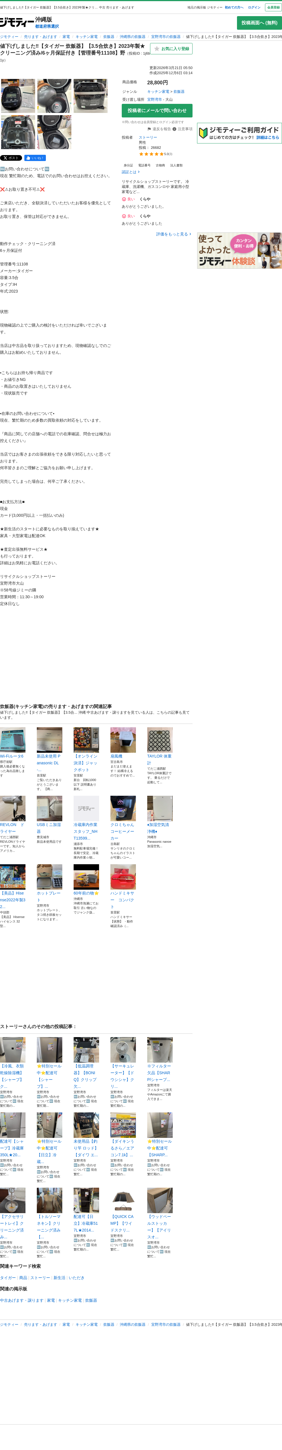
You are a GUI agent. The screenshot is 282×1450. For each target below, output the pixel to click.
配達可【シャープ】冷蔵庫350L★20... (12, 1134)
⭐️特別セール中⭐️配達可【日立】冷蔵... (49, 1138)
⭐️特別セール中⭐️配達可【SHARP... (160, 1134)
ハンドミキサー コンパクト (123, 886)
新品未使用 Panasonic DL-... (49, 749)
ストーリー (148, 137)
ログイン (254, 7)
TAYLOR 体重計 (160, 746)
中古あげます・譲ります (22, 1300)
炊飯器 (108, 37)
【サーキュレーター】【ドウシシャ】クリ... (123, 1063)
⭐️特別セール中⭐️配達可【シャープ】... (49, 1063)
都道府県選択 (47, 26)
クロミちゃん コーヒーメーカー (123, 818)
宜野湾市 (154, 99)
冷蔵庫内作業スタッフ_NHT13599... (86, 818)
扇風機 (123, 742)
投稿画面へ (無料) (259, 22)
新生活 (59, 1277)
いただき (77, 1277)
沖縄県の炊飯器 (133, 37)
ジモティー (9, 37)
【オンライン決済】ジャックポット (86, 749)
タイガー (8, 1277)
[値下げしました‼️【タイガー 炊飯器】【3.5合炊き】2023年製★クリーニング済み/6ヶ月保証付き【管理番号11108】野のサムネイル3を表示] (90, 96)
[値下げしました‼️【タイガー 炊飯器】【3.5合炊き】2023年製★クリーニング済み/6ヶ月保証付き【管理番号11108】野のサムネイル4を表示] (18, 132)
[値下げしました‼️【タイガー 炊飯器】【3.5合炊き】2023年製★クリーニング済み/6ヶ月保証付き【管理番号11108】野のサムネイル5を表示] (54, 132)
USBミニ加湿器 (49, 815)
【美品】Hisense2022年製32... (12, 886)
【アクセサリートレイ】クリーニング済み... (12, 1213)
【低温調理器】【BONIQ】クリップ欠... (86, 1063)
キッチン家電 (87, 37)
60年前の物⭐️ (86, 879)
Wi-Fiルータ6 (12, 742)
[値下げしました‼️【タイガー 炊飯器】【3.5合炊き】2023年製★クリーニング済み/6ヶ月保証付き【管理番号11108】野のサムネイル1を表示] (18, 96)
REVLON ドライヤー (12, 815)
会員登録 (273, 7)
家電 (66, 37)
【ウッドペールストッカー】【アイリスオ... (160, 1213)
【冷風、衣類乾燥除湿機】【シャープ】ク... (12, 1063)
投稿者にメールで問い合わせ (157, 110)
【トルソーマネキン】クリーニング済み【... (49, 1213)
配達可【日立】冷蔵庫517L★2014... (86, 1210)
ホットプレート (49, 883)
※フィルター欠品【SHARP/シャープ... (160, 1059)
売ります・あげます (40, 37)
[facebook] (35, 158)
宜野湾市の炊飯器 (166, 37)
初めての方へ (234, 7)
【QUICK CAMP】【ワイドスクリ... (123, 1210)
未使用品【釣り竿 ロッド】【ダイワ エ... (86, 1134)
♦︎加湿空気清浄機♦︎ (160, 815)
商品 (23, 1277)
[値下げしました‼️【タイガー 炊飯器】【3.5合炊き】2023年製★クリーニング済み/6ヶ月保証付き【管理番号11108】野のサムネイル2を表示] (54, 96)
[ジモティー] (17, 23)
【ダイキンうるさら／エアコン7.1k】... (123, 1134)
